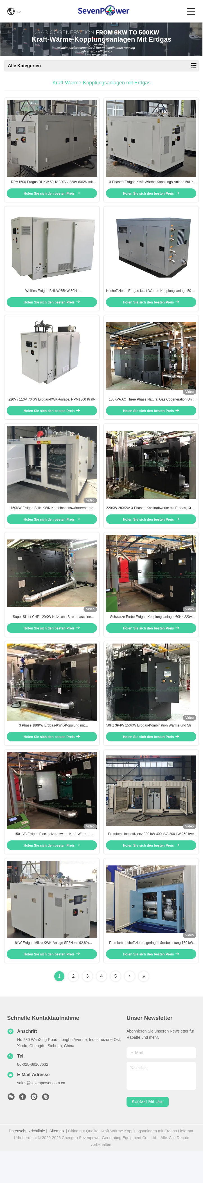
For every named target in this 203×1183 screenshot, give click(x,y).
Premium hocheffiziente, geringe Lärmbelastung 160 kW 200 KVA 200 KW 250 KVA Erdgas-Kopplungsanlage (151, 975)
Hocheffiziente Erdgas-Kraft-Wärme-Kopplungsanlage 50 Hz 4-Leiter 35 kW (151, 299)
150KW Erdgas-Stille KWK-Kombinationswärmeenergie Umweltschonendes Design (51, 524)
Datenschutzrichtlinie (27, 1163)
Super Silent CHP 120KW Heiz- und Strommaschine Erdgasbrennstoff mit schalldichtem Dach (52, 637)
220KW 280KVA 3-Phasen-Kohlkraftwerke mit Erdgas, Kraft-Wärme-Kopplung (151, 524)
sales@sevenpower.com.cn (41, 1115)
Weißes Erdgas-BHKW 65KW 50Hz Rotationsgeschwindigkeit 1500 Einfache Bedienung (52, 299)
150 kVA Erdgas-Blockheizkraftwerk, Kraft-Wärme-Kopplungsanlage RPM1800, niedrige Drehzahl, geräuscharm (52, 863)
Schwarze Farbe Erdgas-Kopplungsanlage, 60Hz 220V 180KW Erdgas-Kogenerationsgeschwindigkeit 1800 (151, 637)
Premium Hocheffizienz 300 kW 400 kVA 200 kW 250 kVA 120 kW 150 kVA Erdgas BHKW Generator (151, 863)
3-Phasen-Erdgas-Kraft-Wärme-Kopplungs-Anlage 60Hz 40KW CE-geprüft (151, 186)
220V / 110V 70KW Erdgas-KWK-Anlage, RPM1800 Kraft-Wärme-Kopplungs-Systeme (51, 412)
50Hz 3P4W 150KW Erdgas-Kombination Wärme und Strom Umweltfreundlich (151, 750)
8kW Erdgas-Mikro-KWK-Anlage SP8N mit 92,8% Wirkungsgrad (52, 975)
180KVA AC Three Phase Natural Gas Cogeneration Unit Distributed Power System (151, 412)
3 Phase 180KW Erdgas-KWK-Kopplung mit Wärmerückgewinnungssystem (52, 750)
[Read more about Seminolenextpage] (130, 1009)
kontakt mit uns (148, 1134)
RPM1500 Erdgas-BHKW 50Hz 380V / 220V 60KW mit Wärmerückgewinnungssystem (52, 186)
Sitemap (56, 1163)
